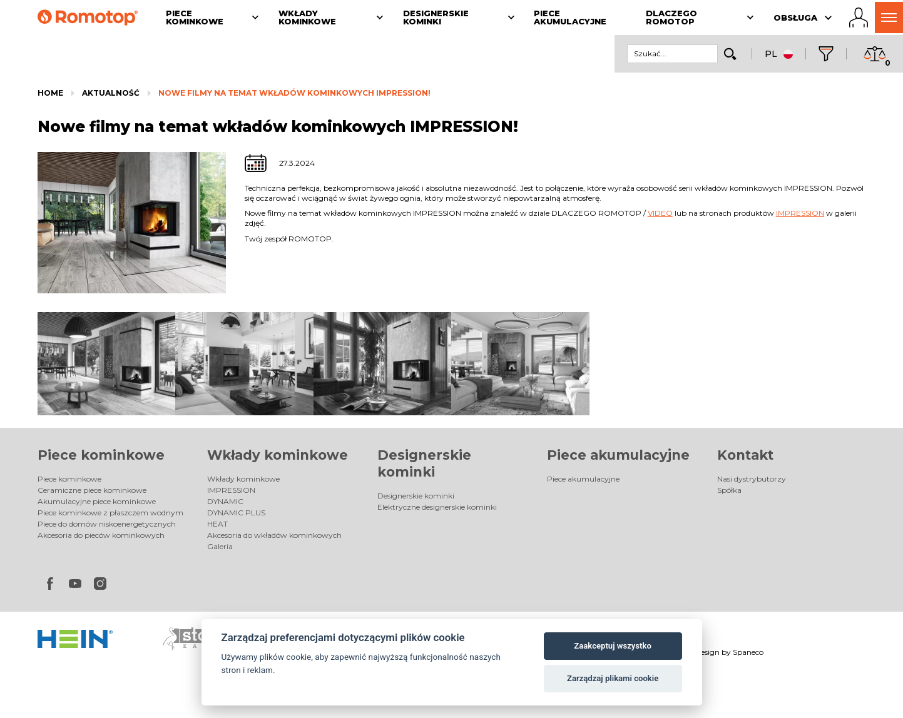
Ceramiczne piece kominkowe (92, 490)
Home (50, 93)
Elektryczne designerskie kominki (437, 507)
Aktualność (111, 93)
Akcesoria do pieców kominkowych (101, 535)
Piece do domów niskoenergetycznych (107, 523)
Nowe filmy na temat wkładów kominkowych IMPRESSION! (294, 93)
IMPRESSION (800, 213)
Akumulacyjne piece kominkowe (97, 501)
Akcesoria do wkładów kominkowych (274, 535)
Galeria (220, 546)
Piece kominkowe (101, 455)
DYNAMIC (225, 501)
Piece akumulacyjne (618, 455)
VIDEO (660, 213)
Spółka (729, 490)
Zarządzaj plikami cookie (612, 678)
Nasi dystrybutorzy (751, 478)
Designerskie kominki (415, 495)
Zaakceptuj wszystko (612, 645)
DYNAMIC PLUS (236, 512)
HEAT (217, 523)
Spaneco (748, 652)
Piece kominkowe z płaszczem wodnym (110, 512)
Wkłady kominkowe (277, 455)
